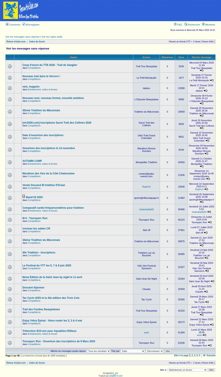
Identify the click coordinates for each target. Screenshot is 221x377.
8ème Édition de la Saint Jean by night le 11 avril (52, 277)
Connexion (13, 24)
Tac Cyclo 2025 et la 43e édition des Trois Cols (51, 297)
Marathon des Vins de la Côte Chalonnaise (48, 173)
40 (204, 355)
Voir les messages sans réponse (22, 36)
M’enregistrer (30, 24)
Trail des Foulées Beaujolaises (41, 309)
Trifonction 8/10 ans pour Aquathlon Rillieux (49, 330)
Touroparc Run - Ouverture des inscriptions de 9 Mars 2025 (58, 341)
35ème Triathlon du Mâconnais (41, 110)
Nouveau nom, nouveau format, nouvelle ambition (53, 98)
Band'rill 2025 (34, 197)
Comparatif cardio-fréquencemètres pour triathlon (53, 207)
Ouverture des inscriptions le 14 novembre (48, 148)
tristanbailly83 (146, 209)
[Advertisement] (131, 10)
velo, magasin (30, 86)
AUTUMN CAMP (32, 160)
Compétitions (34, 68)
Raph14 (146, 186)
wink (146, 332)
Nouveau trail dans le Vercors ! (41, 76)
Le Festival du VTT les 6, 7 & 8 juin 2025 (46, 265)
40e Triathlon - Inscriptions (38, 252)
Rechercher (192, 24)
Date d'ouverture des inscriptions (42, 135)
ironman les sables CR (36, 228)
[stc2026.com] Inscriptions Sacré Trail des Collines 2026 (56, 122)
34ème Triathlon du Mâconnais (41, 240)
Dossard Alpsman (33, 287)
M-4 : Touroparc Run (34, 218)
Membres (208, 24)
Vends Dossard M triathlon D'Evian (43, 185)
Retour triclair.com (15, 41)
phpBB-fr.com (116, 376)
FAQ (178, 24)
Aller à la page (181, 355)
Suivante (211, 355)
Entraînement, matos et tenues (42, 89)
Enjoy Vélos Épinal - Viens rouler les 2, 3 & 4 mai (52, 320)
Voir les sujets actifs (51, 36)
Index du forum (37, 41)
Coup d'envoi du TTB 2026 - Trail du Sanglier (49, 65)
